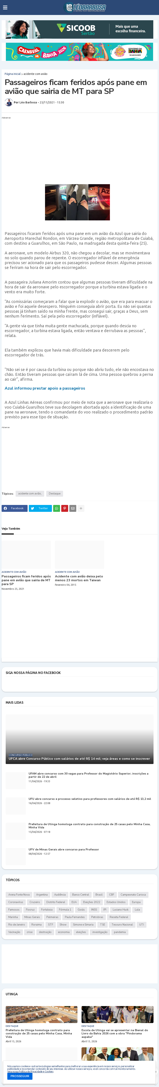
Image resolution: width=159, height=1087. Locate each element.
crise (29, 932)
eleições (81, 932)
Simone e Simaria (83, 925)
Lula (137, 910)
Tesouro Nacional (122, 925)
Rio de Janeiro (16, 925)
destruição (45, 932)
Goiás (81, 910)
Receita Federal (119, 917)
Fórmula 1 (65, 910)
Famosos (13, 910)
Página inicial (13, 73)
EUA (74, 902)
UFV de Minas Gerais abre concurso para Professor (64, 849)
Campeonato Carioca (133, 895)
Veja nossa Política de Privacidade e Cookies (30, 1071)
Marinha (13, 917)
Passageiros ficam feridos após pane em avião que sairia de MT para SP (26, 580)
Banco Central (80, 895)
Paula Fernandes (75, 917)
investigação (99, 932)
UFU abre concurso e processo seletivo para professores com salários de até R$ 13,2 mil (90, 799)
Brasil (99, 895)
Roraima (36, 925)
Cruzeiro (35, 902)
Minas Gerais (32, 917)
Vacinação (14, 932)
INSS (94, 910)
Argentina (42, 895)
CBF (111, 895)
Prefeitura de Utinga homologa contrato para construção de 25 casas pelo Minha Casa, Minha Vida (89, 826)
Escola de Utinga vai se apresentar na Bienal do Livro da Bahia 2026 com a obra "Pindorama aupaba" (115, 1034)
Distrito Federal (55, 902)
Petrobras (97, 917)
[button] (5, 7)
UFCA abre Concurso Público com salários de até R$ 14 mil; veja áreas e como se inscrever (79, 759)
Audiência (60, 895)
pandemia (120, 932)
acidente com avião (35, 73)
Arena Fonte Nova (19, 895)
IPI (104, 910)
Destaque (54, 493)
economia (64, 932)
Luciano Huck (120, 910)
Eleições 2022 (91, 902)
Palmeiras (52, 917)
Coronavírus (15, 902)
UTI (141, 925)
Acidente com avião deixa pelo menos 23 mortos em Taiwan (79, 578)
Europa (136, 902)
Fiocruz (30, 910)
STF (50, 925)
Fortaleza (47, 910)
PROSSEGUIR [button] (20, 1076)
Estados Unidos (116, 902)
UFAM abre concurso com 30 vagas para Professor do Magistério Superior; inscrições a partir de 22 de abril (88, 775)
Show (63, 925)
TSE (102, 925)
